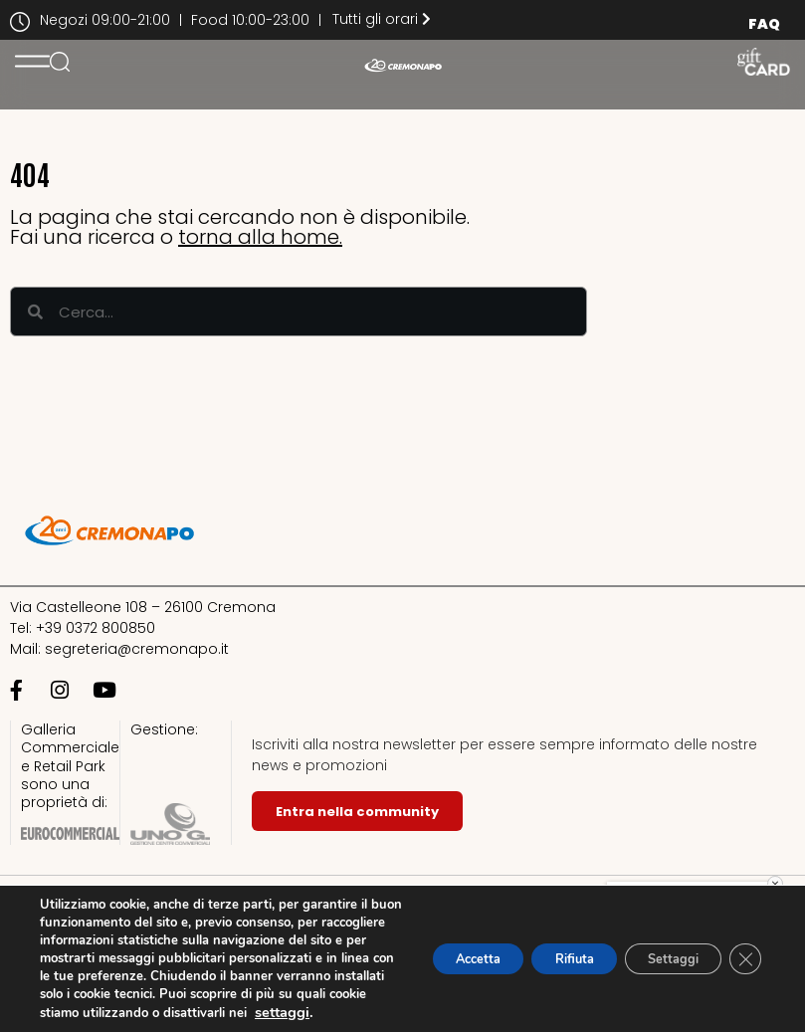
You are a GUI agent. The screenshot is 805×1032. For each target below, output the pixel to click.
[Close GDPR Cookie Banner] (743, 940)
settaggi (67, 1012)
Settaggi (661, 939)
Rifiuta (544, 939)
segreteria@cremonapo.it (137, 649)
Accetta (430, 939)
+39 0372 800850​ (95, 628)
